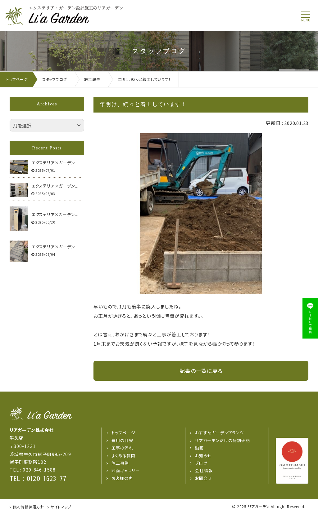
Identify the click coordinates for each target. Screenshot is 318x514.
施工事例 (120, 463)
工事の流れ (122, 448)
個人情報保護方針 (28, 506)
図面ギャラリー (125, 470)
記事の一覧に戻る (200, 370)
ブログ (201, 463)
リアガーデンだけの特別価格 (222, 440)
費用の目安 (122, 440)
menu (305, 20)
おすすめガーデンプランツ (219, 433)
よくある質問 (123, 456)
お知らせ (203, 456)
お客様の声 (122, 478)
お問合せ (203, 478)
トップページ (123, 433)
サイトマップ (61, 506)
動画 (199, 448)
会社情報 (203, 470)
